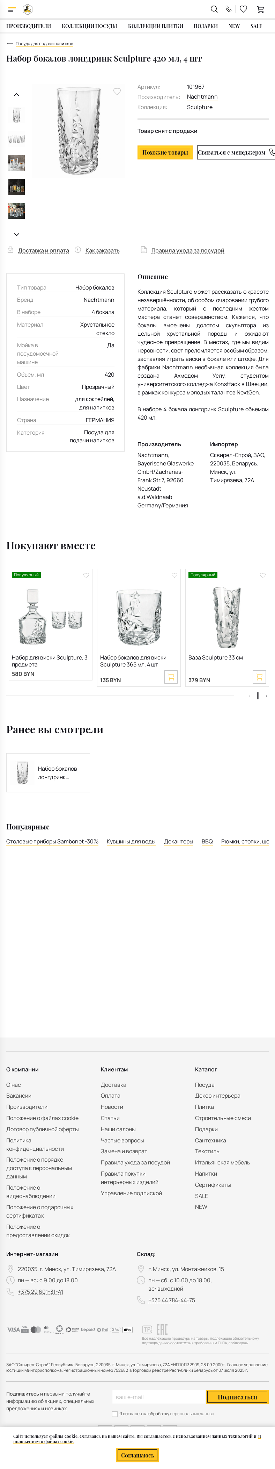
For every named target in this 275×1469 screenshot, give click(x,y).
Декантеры (178, 842)
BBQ (207, 842)
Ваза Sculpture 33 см (215, 658)
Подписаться (237, 1397)
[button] (264, 696)
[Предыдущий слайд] (16, 94)
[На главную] (27, 9)
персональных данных (192, 1414)
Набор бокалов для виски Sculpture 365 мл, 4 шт (133, 661)
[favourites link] (243, 9)
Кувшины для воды (131, 842)
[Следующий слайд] (16, 234)
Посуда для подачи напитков (92, 437)
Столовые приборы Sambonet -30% (52, 842)
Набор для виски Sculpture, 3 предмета (50, 661)
